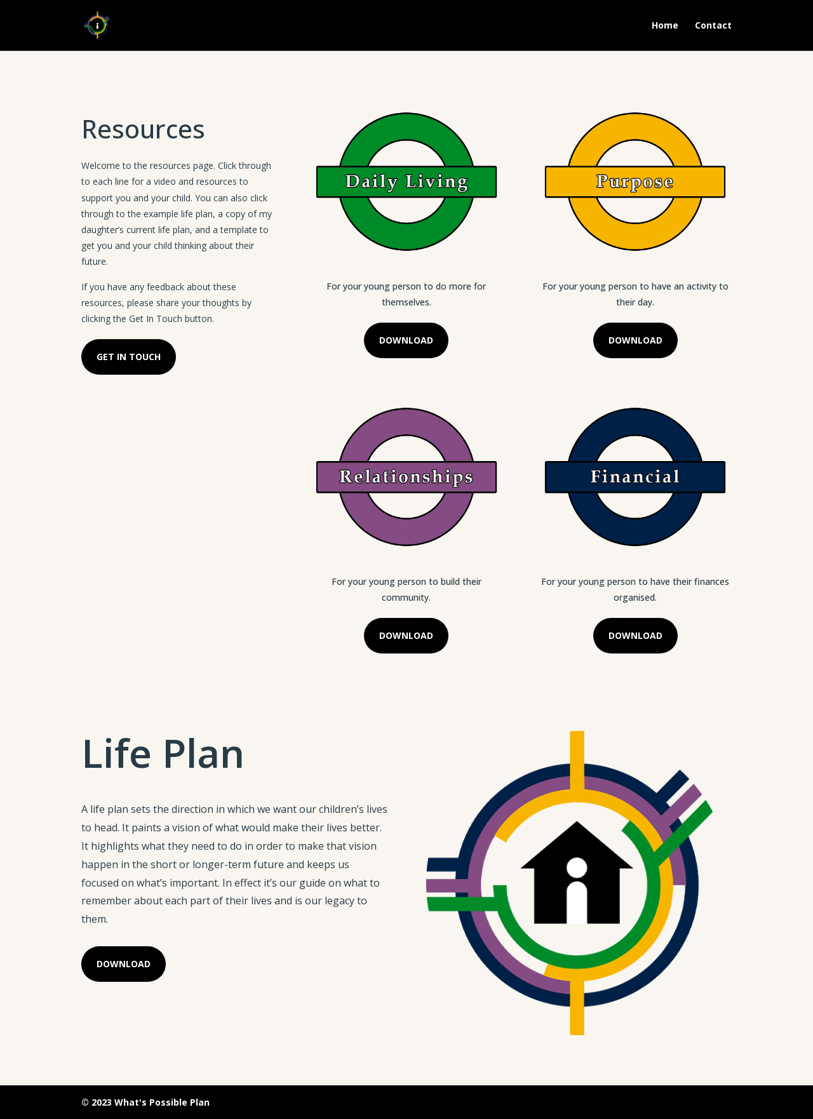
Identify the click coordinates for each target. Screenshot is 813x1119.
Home (665, 26)
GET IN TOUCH (129, 357)
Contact (713, 26)
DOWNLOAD (406, 340)
